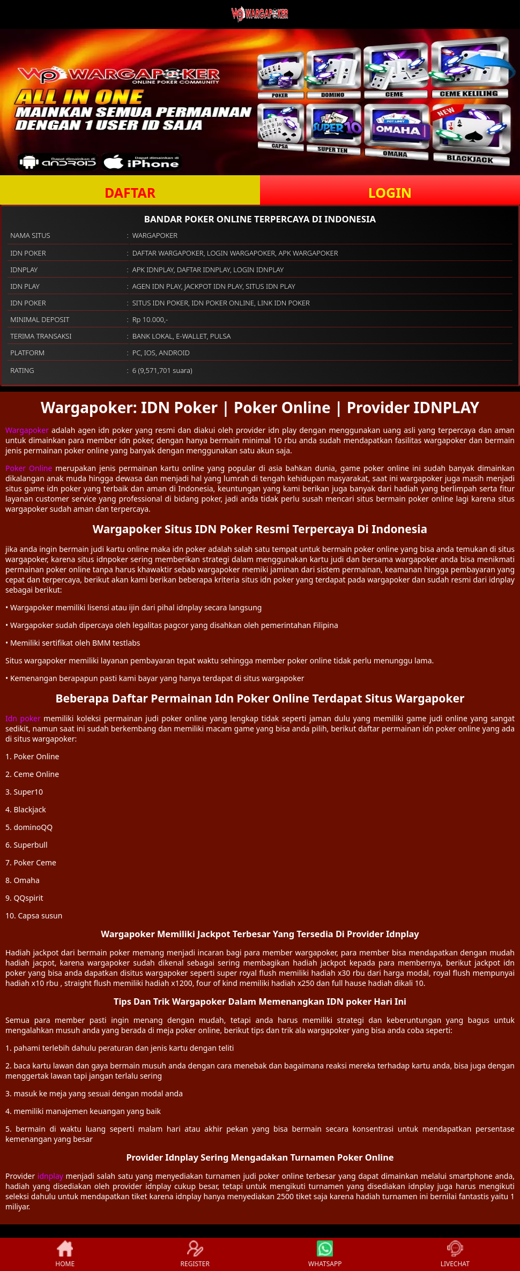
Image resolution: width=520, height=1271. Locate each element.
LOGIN (390, 192)
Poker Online (28, 468)
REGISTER (195, 1254)
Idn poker (23, 718)
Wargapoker (27, 430)
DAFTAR (130, 192)
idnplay (50, 1176)
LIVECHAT (455, 1254)
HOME (65, 1254)
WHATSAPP (324, 1254)
